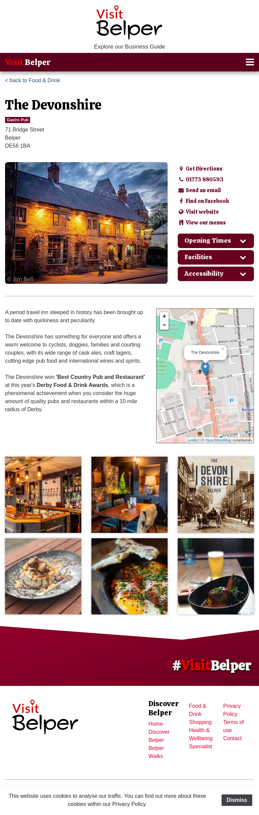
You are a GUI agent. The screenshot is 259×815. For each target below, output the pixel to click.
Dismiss (237, 800)
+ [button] (164, 316)
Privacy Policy (232, 710)
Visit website (198, 211)
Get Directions (200, 168)
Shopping (200, 722)
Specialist (200, 746)
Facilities (215, 257)
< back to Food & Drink (32, 80)
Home (155, 724)
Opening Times (215, 240)
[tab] (216, 241)
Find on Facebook (203, 201)
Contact (232, 738)
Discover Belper (158, 736)
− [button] (164, 325)
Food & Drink (197, 710)
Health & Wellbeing (200, 734)
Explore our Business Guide (129, 46)
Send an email (199, 190)
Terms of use (233, 726)
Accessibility (215, 273)
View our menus (202, 222)
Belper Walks (156, 752)
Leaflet (193, 440)
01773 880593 (201, 179)
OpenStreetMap (218, 440)
